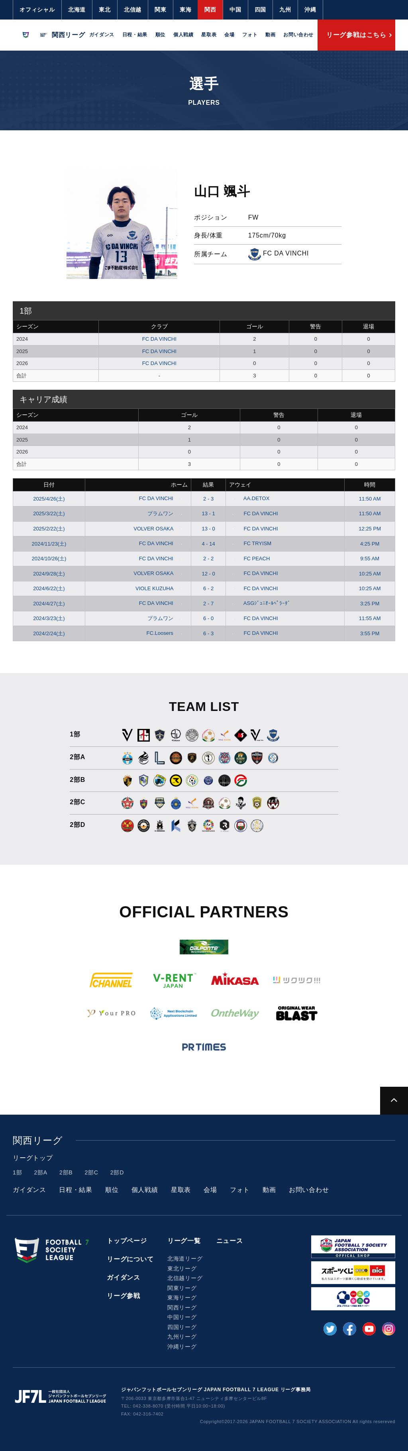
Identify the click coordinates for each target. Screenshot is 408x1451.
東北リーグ (182, 1268)
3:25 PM (369, 604)
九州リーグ (182, 1336)
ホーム (179, 484)
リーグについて (130, 1259)
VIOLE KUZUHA (160, 588)
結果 (208, 484)
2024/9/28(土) (49, 574)
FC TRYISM (250, 543)
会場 (229, 34)
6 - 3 (208, 633)
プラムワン (166, 513)
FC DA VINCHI (159, 339)
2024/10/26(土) (49, 559)
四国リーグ (182, 1327)
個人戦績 (183, 34)
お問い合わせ (298, 34)
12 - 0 (208, 574)
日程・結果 (134, 34)
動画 (270, 34)
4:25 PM (369, 544)
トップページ (127, 1240)
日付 (49, 484)
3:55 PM (369, 633)
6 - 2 (208, 588)
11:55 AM (370, 618)
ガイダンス (101, 34)
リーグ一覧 (184, 1240)
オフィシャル (37, 9)
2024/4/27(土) (49, 604)
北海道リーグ (185, 1258)
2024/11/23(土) (49, 544)
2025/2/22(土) (49, 529)
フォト (249, 34)
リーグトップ (33, 1158)
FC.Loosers (166, 633)
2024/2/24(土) (49, 633)
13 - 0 (208, 529)
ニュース (229, 1240)
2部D (117, 1172)
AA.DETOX (249, 498)
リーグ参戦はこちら (356, 34)
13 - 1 (208, 513)
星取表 (208, 34)
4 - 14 (208, 544)
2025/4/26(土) (49, 499)
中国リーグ (182, 1317)
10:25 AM (370, 574)
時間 (369, 484)
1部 (17, 1172)
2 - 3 (208, 499)
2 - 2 (208, 559)
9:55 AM (369, 559)
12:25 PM (370, 529)
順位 (160, 34)
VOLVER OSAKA (159, 529)
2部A (40, 1172)
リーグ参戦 (123, 1295)
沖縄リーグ (182, 1346)
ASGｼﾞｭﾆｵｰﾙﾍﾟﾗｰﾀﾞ (259, 603)
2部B (66, 1172)
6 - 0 (208, 618)
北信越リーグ (185, 1278)
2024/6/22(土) (49, 588)
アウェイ (240, 484)
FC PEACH (249, 559)
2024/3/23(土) (49, 618)
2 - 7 (208, 604)
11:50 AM (370, 499)
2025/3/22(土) (49, 513)
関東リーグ (182, 1288)
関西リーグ (182, 1307)
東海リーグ (182, 1297)
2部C (91, 1172)
